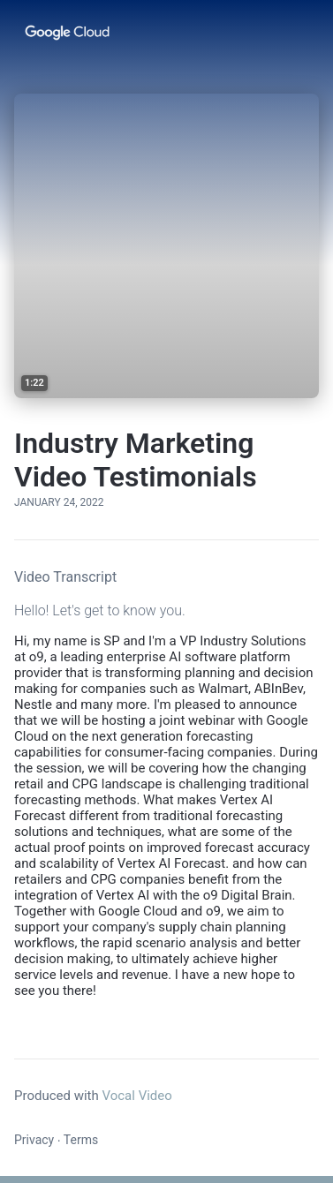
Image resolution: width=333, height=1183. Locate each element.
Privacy (34, 1140)
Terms (81, 1140)
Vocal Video (136, 1096)
